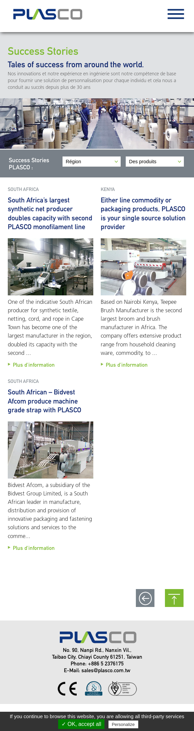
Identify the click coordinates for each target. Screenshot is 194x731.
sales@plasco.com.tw (105, 670)
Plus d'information (34, 365)
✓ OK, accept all (81, 724)
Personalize (123, 724)
